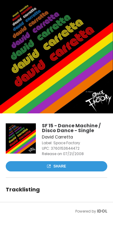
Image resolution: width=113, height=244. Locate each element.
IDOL (102, 211)
